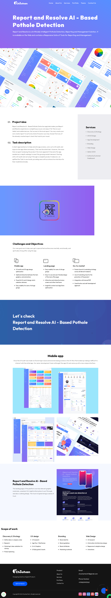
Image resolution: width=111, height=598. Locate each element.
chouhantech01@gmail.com (88, 574)
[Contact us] (103, 590)
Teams (83, 3)
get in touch (20, 583)
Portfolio (75, 3)
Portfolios (60, 580)
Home (51, 3)
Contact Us (92, 3)
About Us (58, 3)
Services (67, 3)
